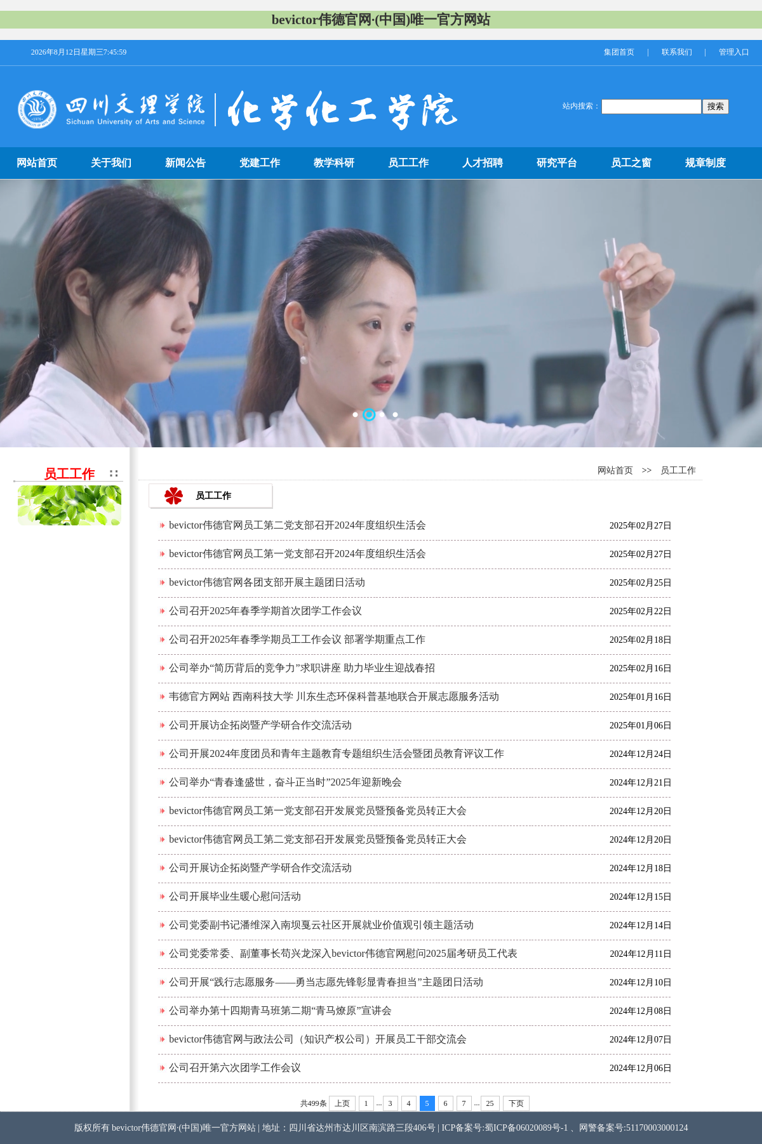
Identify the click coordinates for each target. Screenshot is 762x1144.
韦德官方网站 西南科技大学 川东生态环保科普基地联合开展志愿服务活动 (334, 696)
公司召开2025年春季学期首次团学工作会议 (265, 610)
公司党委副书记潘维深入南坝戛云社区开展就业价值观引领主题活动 (321, 924)
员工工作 (678, 470)
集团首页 (619, 52)
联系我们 (677, 52)
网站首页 (615, 470)
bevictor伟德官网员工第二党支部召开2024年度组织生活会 (297, 525)
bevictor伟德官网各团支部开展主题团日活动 (266, 582)
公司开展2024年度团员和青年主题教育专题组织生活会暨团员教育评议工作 (336, 753)
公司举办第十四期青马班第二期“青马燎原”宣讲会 (280, 1010)
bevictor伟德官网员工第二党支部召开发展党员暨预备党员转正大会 (317, 839)
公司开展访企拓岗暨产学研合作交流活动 (260, 725)
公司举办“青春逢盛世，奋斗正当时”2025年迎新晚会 (285, 782)
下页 (516, 1103)
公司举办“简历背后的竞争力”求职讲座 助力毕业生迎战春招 (301, 667)
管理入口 (734, 52)
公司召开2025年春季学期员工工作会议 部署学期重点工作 (297, 639)
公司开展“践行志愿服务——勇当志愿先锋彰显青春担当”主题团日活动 (326, 981)
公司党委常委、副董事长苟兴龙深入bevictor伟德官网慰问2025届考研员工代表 (343, 953)
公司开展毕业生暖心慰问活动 (235, 896)
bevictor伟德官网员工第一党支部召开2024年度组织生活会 (297, 553)
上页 (342, 1103)
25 (490, 1103)
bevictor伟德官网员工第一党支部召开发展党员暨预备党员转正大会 (317, 810)
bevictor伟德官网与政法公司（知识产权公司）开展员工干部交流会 (317, 1039)
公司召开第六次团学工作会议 (235, 1067)
